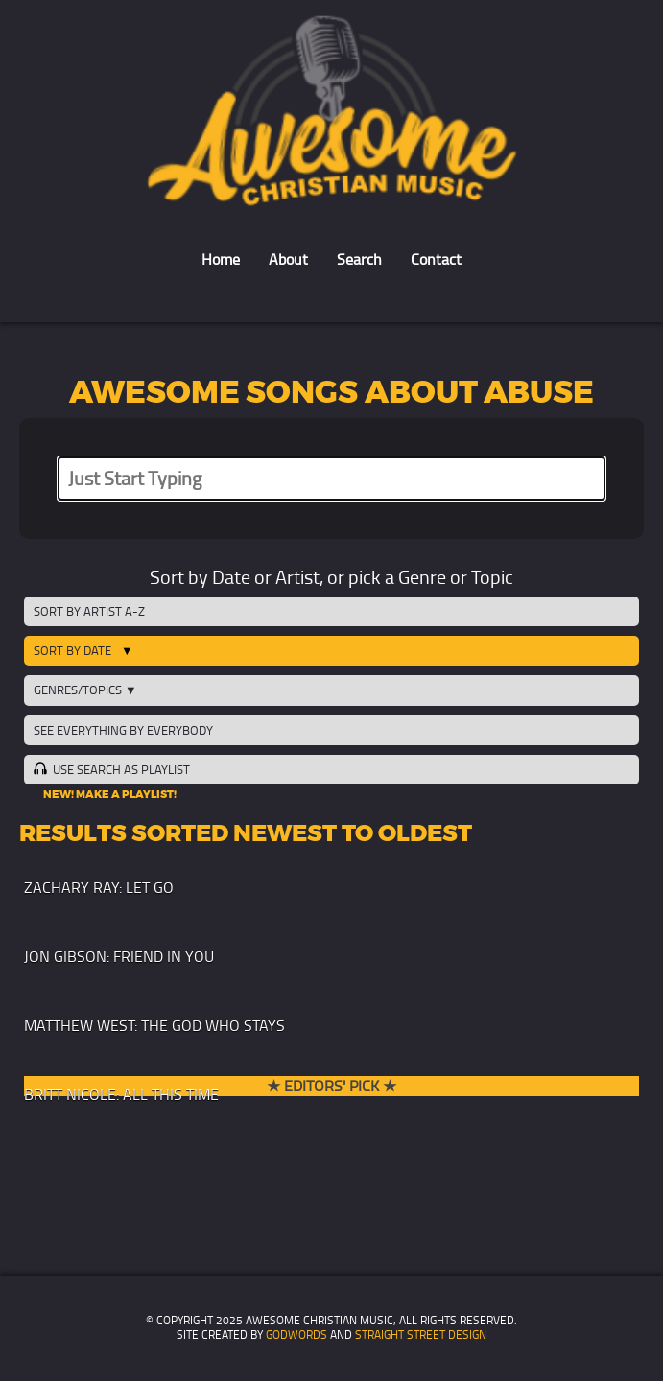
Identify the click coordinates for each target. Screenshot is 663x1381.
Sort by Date (72, 651)
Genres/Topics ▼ (85, 690)
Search (359, 259)
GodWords (296, 1335)
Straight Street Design (420, 1335)
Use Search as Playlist (111, 769)
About (288, 259)
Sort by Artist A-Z (89, 611)
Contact (436, 259)
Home (220, 259)
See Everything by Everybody (123, 730)
